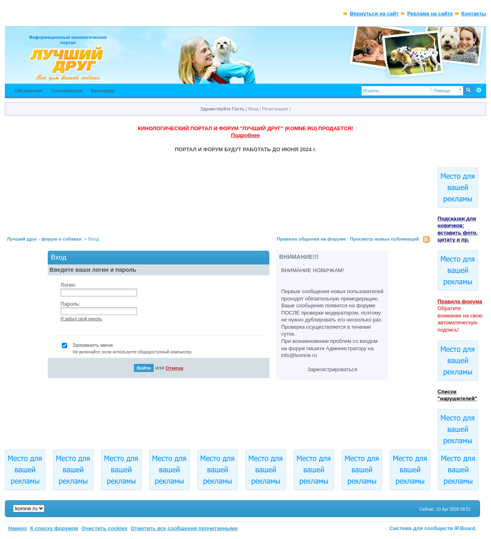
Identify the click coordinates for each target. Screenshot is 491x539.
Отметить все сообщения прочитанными (184, 528)
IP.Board (464, 528)
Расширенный (479, 90)
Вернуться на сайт (374, 14)
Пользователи (66, 90)
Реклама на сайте (430, 14)
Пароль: (70, 304)
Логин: (68, 285)
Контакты (473, 14)
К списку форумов (54, 528)
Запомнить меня (164, 349)
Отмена (175, 367)
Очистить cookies (104, 528)
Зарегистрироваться (332, 369)
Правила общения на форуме (311, 238)
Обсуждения (28, 90)
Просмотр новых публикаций (384, 238)
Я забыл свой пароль (81, 319)
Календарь (103, 90)
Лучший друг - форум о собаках (44, 238)
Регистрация (275, 108)
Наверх (17, 528)
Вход (253, 108)
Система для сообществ (421, 528)
